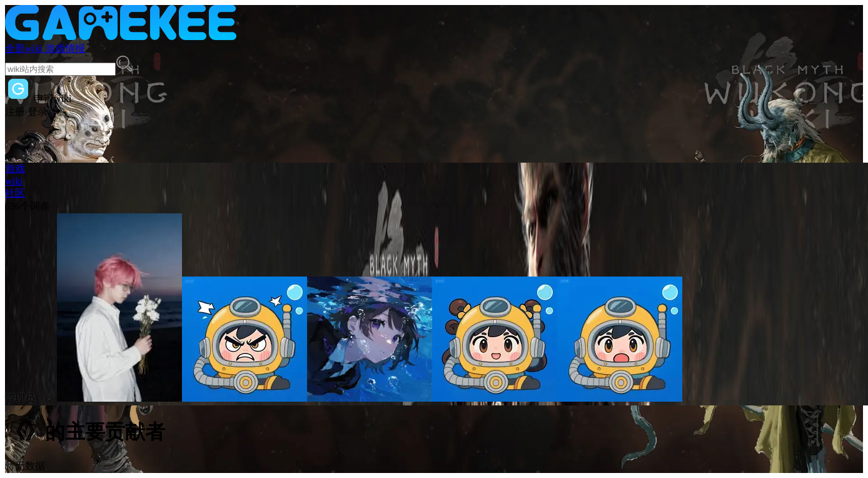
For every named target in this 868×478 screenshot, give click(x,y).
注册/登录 (26, 111)
